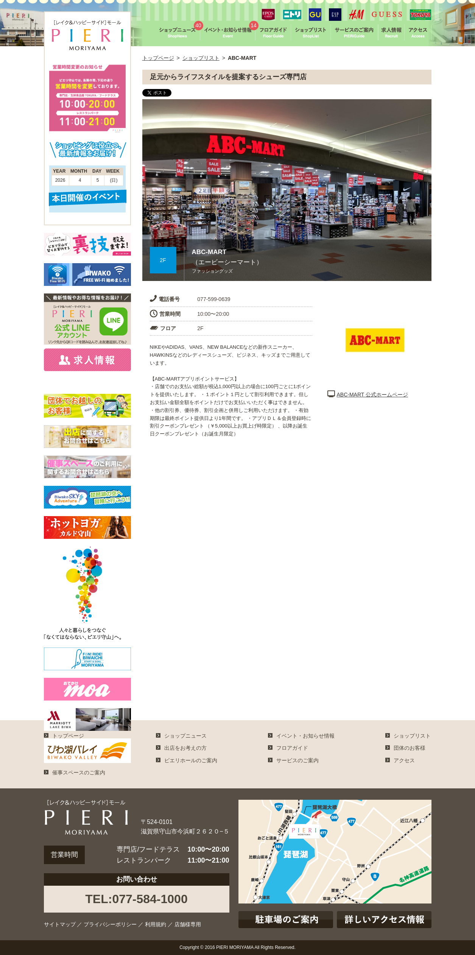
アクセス (404, 760)
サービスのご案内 (297, 760)
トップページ (158, 58)
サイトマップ (60, 924)
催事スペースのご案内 (78, 772)
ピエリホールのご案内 (190, 760)
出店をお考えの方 (185, 748)
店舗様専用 (187, 924)
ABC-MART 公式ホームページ (367, 395)
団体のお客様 (409, 748)
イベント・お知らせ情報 (305, 736)
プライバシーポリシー (110, 924)
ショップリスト (201, 58)
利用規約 (155, 924)
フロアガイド (292, 748)
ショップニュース (185, 736)
